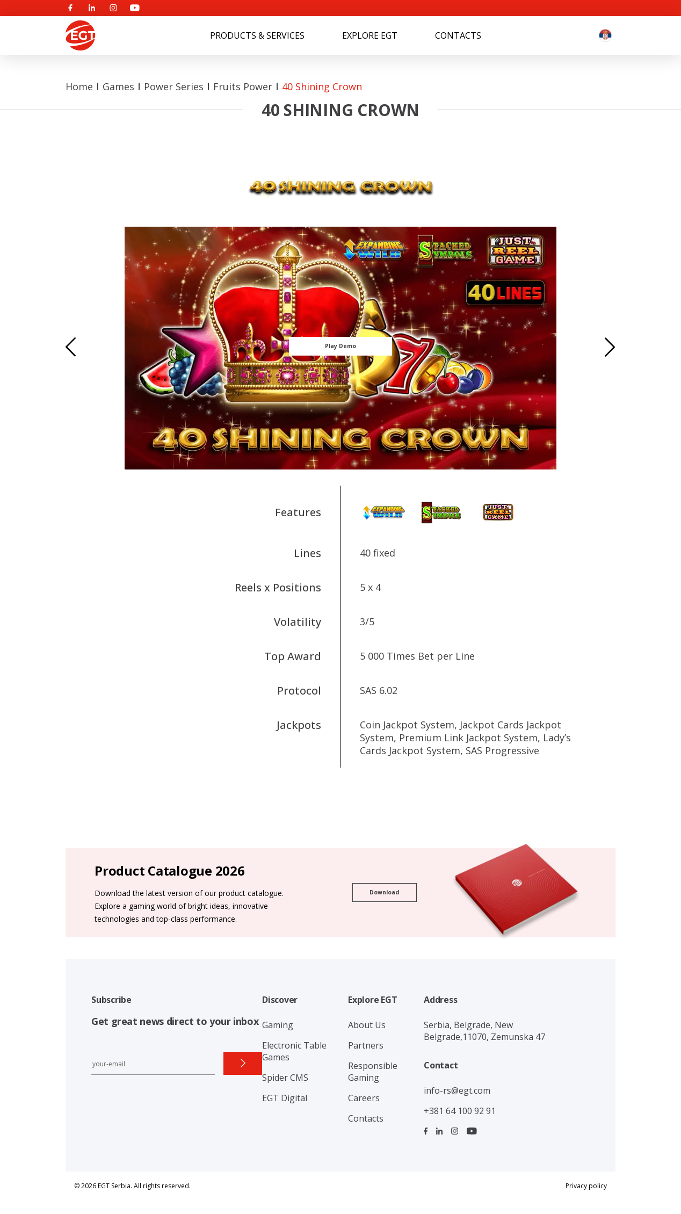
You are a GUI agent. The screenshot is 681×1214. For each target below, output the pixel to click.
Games (118, 86)
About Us (367, 1025)
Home (79, 86)
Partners (365, 1045)
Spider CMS (285, 1077)
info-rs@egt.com (457, 1090)
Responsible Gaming (372, 1071)
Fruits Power (242, 86)
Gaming (277, 1025)
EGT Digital (284, 1098)
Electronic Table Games (294, 1051)
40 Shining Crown (322, 86)
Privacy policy (586, 1185)
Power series (174, 86)
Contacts (458, 35)
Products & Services (257, 35)
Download (384, 892)
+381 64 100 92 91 (460, 1111)
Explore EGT (369, 35)
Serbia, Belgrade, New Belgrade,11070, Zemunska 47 (484, 1031)
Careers (364, 1098)
